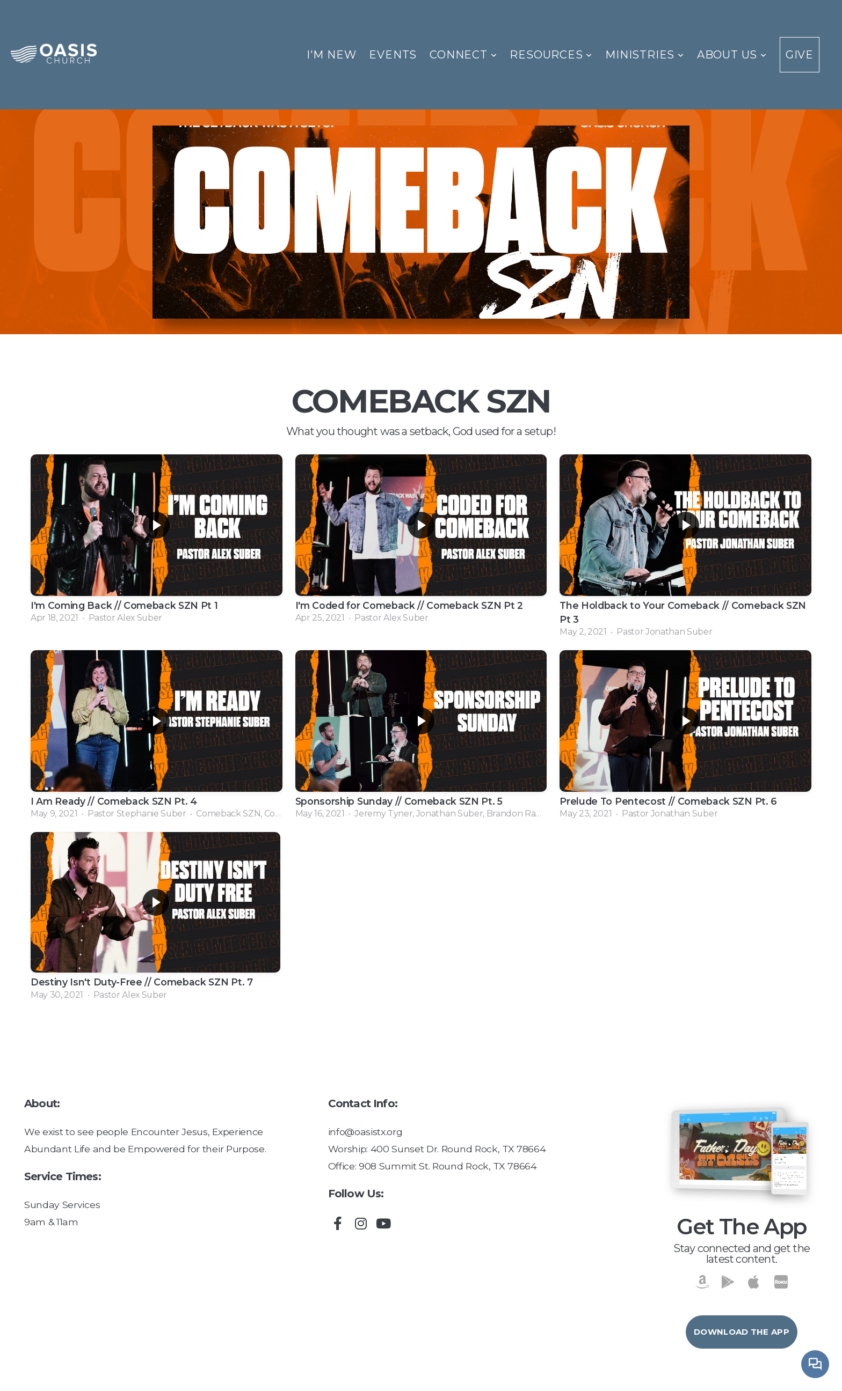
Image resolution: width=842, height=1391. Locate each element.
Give (800, 54)
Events (393, 54)
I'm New (332, 54)
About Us (732, 54)
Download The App (741, 1332)
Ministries (644, 54)
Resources (551, 54)
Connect (463, 54)
